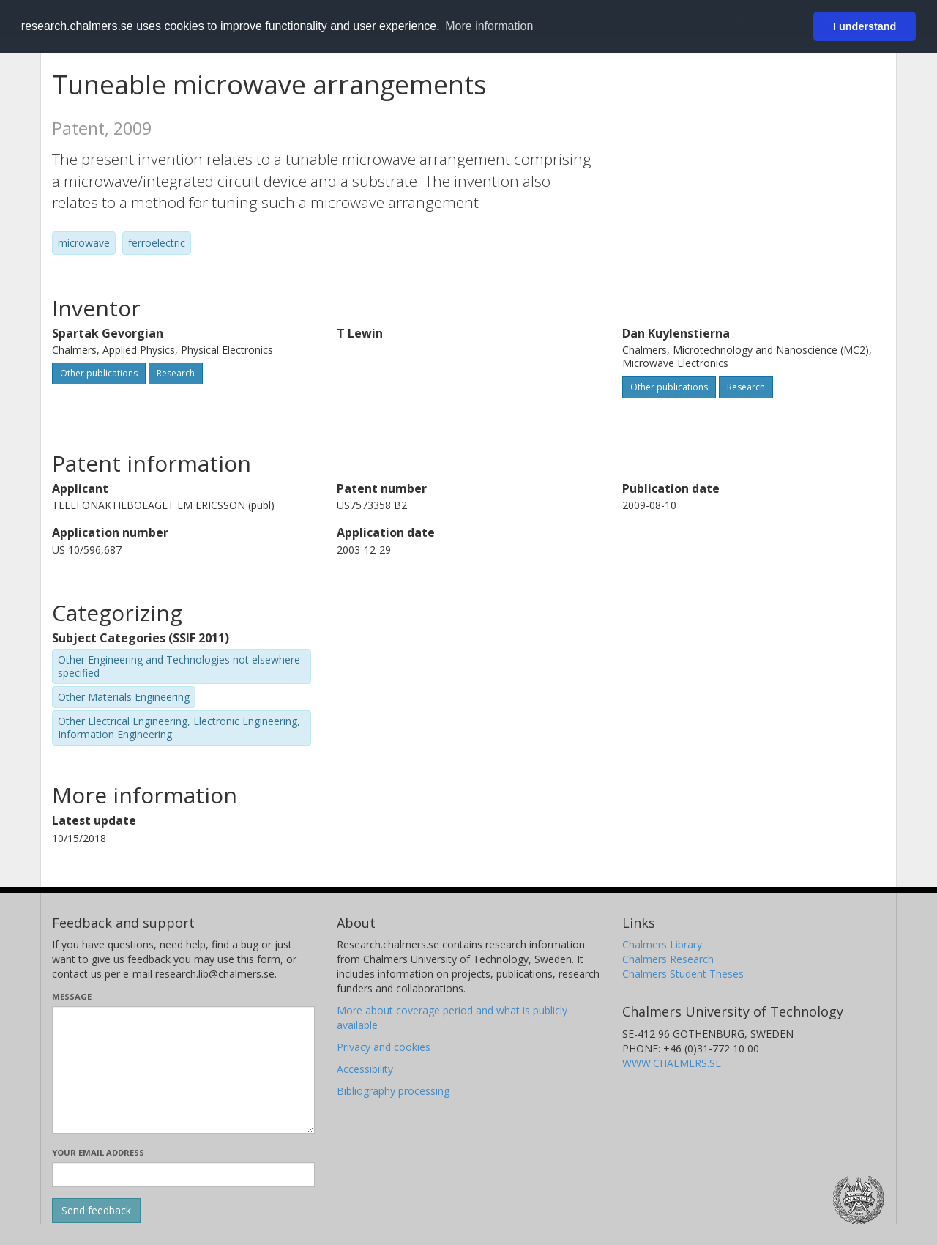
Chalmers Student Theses (683, 974)
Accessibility (365, 1069)
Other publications (99, 373)
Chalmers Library (662, 944)
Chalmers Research (668, 959)
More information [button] (489, 26)
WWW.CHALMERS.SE (671, 1063)
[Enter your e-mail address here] (183, 1174)
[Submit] (96, 1210)
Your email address (98, 1152)
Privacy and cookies (383, 1047)
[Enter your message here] (183, 1070)
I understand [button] (864, 26)
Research (176, 373)
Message (72, 996)
